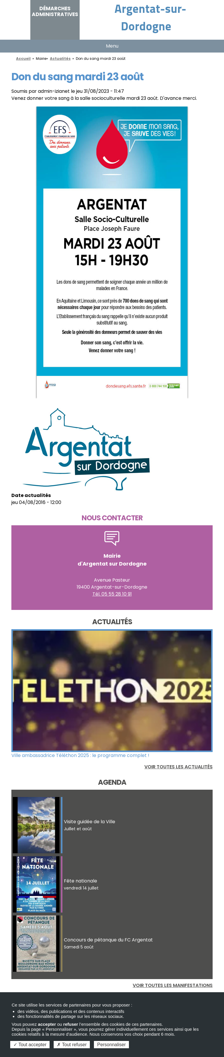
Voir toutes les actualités (178, 766)
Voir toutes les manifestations (173, 985)
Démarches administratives (55, 11)
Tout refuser (72, 1044)
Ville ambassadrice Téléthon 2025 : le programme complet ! (80, 755)
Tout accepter (29, 1044)
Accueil (23, 58)
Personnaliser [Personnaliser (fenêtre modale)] (111, 1044)
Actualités (60, 58)
